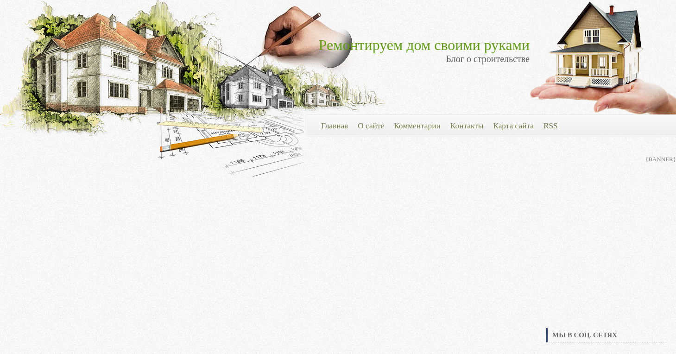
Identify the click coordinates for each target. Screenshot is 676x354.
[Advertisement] (606, 257)
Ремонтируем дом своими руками (424, 45)
